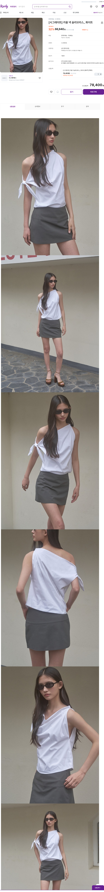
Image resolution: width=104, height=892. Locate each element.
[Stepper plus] (100, 74)
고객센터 (101, 1)
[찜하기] (40, 78)
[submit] (69, 6)
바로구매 (93, 92)
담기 (71, 92)
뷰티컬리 (22, 7)
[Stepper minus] (96, 74)
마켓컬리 (13, 7)
